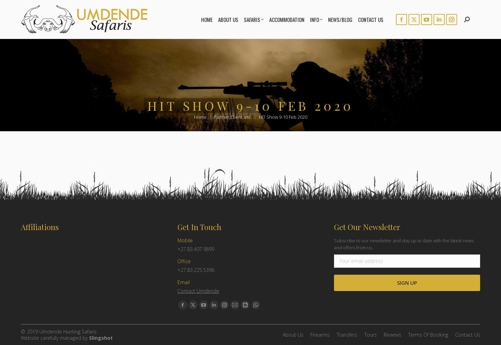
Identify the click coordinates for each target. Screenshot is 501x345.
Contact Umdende (198, 291)
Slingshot (101, 338)
